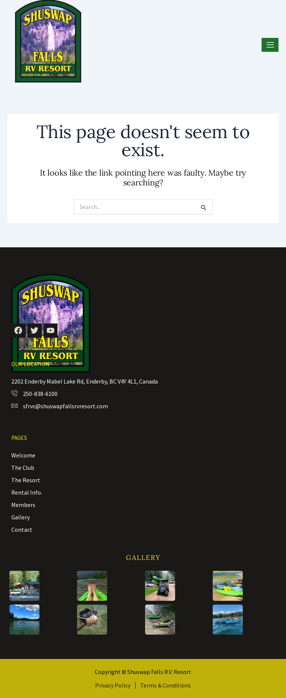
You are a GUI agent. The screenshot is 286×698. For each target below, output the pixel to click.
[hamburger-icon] (270, 45)
